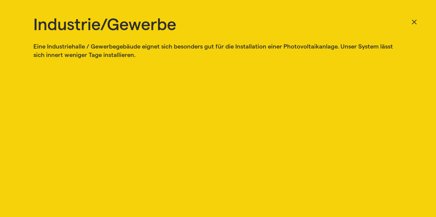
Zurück (413, 22)
